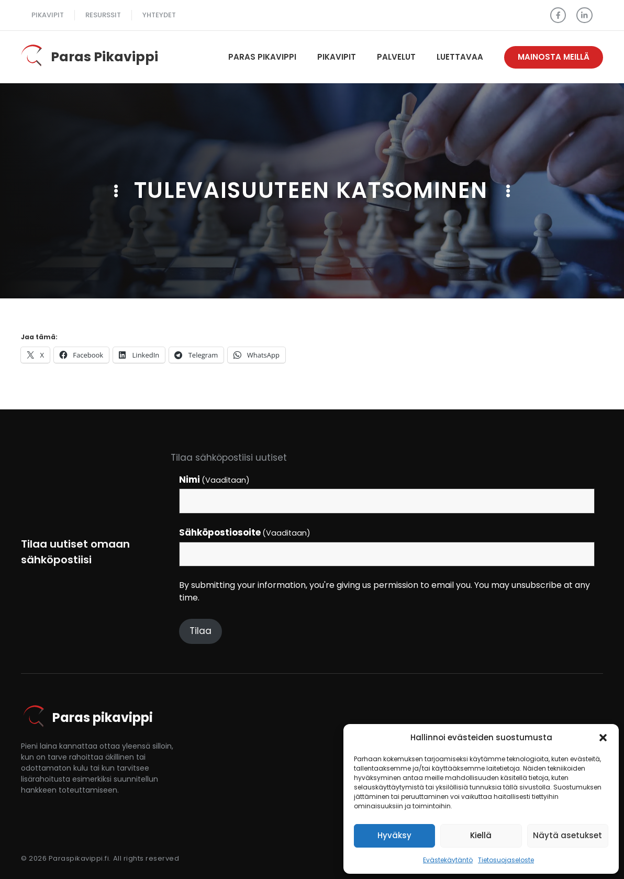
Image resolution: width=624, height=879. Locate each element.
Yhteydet (159, 15)
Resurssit (103, 15)
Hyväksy (394, 835)
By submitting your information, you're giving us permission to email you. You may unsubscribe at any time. (384, 591)
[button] (603, 737)
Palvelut (396, 56)
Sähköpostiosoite (245, 532)
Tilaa (200, 631)
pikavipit (47, 15)
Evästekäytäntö (448, 859)
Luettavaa (460, 56)
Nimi (214, 479)
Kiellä (481, 835)
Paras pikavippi (262, 56)
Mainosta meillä (553, 56)
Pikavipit (336, 56)
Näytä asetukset (567, 835)
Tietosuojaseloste (506, 859)
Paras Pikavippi (104, 57)
